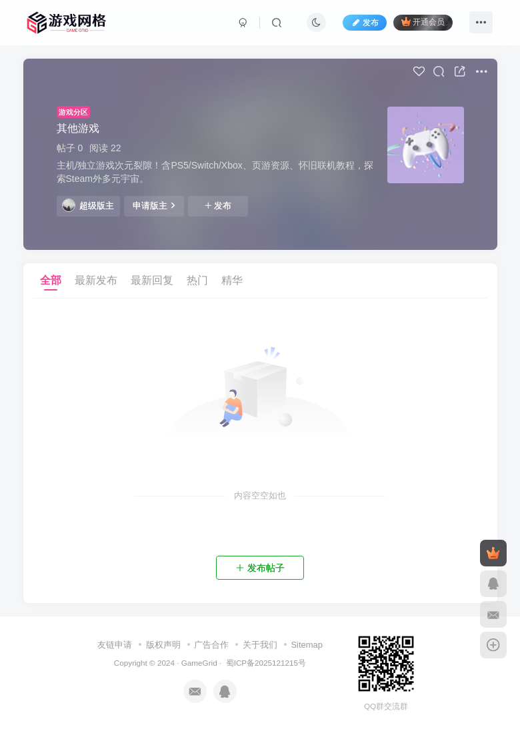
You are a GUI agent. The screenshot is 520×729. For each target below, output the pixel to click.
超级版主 (88, 205)
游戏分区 (73, 112)
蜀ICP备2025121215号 (266, 662)
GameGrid (199, 662)
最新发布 (96, 280)
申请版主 (154, 205)
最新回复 (152, 280)
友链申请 (114, 645)
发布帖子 (260, 567)
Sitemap (307, 645)
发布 (218, 206)
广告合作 (211, 645)
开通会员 (423, 22)
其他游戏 (78, 128)
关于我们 (260, 645)
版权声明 (163, 645)
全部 (50, 280)
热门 (197, 280)
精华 (232, 280)
